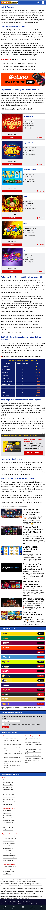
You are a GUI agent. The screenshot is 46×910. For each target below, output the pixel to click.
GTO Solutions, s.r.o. (36, 903)
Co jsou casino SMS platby (9, 836)
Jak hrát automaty (7, 853)
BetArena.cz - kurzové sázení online (11, 738)
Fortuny (25, 423)
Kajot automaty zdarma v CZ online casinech (32, 614)
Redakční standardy (14, 901)
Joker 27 (26, 196)
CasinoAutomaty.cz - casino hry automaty (34, 744)
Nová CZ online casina (8, 782)
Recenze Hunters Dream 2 (9, 801)
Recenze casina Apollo (8, 792)
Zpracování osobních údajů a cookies (9, 903)
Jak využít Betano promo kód (9, 838)
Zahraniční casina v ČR (8, 848)
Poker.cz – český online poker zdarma (33, 749)
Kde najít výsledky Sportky (8, 869)
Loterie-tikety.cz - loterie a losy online (33, 742)
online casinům (19, 287)
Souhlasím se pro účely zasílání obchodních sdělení (22, 724)
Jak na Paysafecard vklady (9, 843)
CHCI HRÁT (12, 137)
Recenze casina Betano (8, 789)
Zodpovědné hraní (13, 885)
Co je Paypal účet (7, 850)
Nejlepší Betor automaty (8, 799)
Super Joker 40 (28, 143)
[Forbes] (28, 666)
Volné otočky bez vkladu (8, 827)
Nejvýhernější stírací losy (8, 871)
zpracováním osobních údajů (17, 724)
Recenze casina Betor (8, 784)
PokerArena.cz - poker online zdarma (33, 747)
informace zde (29, 891)
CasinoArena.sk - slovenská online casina (34, 758)
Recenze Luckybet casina (8, 794)
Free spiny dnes (6, 825)
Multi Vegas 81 (28, 116)
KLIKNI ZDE (7, 59)
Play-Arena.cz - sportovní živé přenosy (33, 755)
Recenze (41, 137)
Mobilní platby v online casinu (9, 855)
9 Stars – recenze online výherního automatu (31, 549)
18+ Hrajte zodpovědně (24, 903)
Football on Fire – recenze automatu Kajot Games (31, 512)
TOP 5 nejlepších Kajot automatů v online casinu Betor (32, 584)
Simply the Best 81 (29, 169)
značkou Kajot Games (21, 301)
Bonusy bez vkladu (7, 810)
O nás (2, 901)
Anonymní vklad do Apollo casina (10, 857)
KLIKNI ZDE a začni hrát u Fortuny (33, 453)
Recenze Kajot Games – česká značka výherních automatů (33, 566)
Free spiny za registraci (8, 822)
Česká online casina (7, 780)
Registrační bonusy (7, 813)
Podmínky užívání (24, 901)
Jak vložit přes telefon (7, 845)
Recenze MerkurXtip (7, 787)
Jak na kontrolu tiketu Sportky (9, 866)
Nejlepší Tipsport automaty (9, 797)
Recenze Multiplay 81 (7, 804)
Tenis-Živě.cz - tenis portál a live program (13, 751)
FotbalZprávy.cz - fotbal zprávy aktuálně (12, 744)
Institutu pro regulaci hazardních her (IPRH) (26, 883)
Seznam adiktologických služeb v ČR (31, 896)
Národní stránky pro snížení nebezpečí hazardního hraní (16, 898)
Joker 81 (26, 223)
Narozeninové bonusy (7, 815)
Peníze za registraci (7, 817)
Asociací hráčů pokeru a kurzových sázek (33, 885)
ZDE (38, 366)
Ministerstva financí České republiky (14, 881)
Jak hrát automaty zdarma (8, 860)
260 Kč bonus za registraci (8, 820)
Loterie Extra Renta (7, 873)
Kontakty (7, 901)
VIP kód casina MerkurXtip (8, 841)
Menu (43, 2)
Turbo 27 (26, 250)
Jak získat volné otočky (8, 829)
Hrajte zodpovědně (4, 888)
